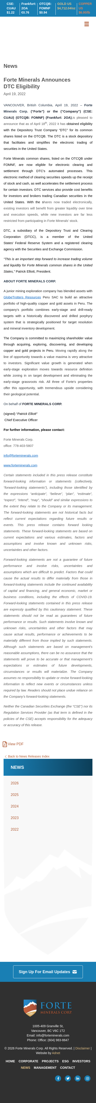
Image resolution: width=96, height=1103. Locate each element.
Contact (67, 1067)
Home (10, 1061)
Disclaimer (82, 1048)
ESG (65, 1061)
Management (45, 1067)
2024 (15, 806)
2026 (15, 783)
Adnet (56, 1053)
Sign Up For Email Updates (48, 971)
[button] (86, 24)
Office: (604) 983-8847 (53, 1040)
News (25, 1067)
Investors (81, 1061)
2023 (15, 818)
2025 (15, 795)
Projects (50, 1061)
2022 (15, 829)
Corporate (28, 1061)
